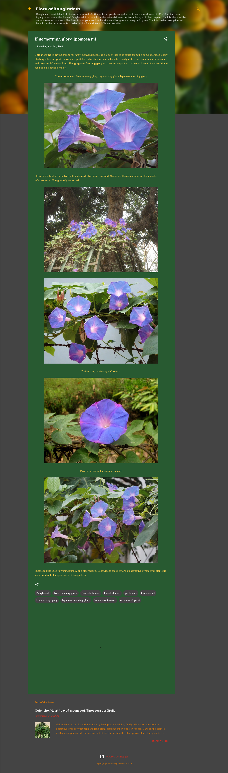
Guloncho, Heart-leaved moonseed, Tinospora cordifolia (75, 710)
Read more (160, 740)
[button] (165, 39)
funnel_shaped (112, 593)
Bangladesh (42, 593)
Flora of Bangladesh (58, 9)
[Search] (198, 9)
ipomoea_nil (148, 593)
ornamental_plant (130, 600)
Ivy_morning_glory (46, 600)
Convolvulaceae (90, 593)
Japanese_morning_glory (76, 600)
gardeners (131, 593)
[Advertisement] (189, 84)
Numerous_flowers (105, 600)
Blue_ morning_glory (65, 593)
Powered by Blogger (114, 756)
